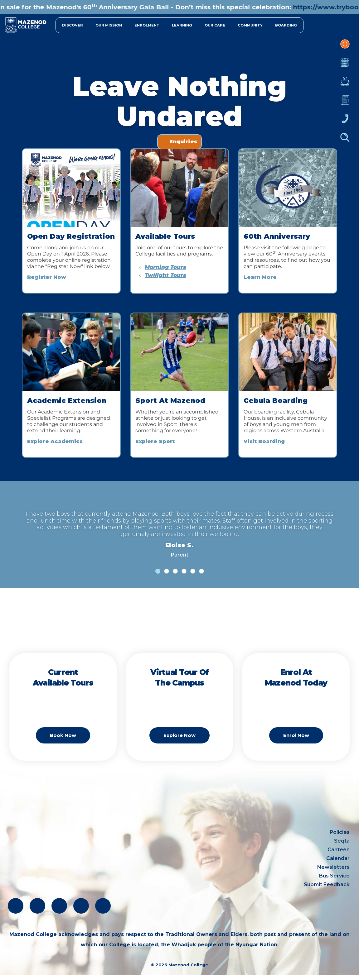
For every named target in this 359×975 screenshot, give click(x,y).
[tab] (157, 571)
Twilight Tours (165, 275)
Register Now (46, 277)
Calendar (345, 66)
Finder (345, 140)
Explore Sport (155, 441)
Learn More (260, 277)
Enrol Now (296, 735)
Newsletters (345, 103)
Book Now (63, 735)
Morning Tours (165, 267)
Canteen (345, 84)
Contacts (345, 122)
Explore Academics (55, 441)
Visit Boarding (264, 441)
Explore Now (179, 735)
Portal (345, 47)
